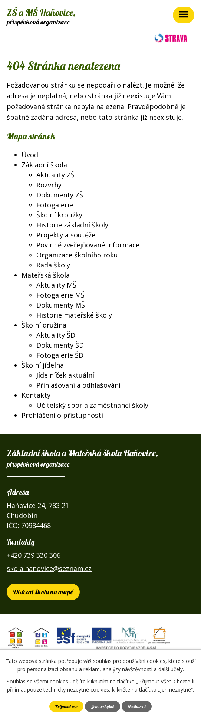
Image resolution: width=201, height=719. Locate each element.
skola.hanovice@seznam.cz (49, 568)
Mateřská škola (46, 274)
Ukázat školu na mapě (43, 592)
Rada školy (53, 264)
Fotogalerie (54, 204)
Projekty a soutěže (65, 234)
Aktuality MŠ (56, 284)
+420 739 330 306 (33, 555)
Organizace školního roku (77, 254)
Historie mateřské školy (74, 315)
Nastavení (137, 706)
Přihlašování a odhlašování (78, 385)
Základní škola (44, 164)
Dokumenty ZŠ (59, 194)
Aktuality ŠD (55, 335)
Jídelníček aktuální (65, 375)
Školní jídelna (43, 365)
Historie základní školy (72, 224)
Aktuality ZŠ (55, 174)
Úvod (30, 154)
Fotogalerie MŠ (60, 294)
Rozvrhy (49, 184)
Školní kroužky (59, 214)
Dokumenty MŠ (60, 305)
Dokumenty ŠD (60, 345)
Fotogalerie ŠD (59, 355)
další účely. (171, 669)
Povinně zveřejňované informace (87, 244)
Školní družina (44, 325)
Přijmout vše (66, 706)
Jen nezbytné (102, 706)
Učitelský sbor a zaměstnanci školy (92, 405)
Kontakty (36, 395)
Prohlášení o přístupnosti (62, 415)
